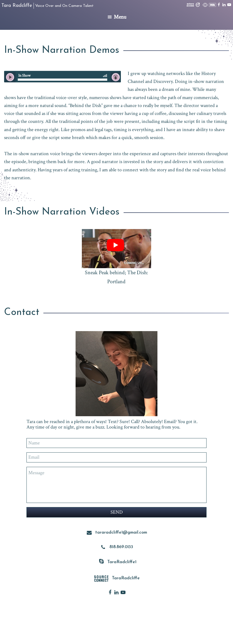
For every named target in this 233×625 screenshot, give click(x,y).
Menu (120, 17)
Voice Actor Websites (158, 618)
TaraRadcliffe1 (121, 561)
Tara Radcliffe (16, 5)
